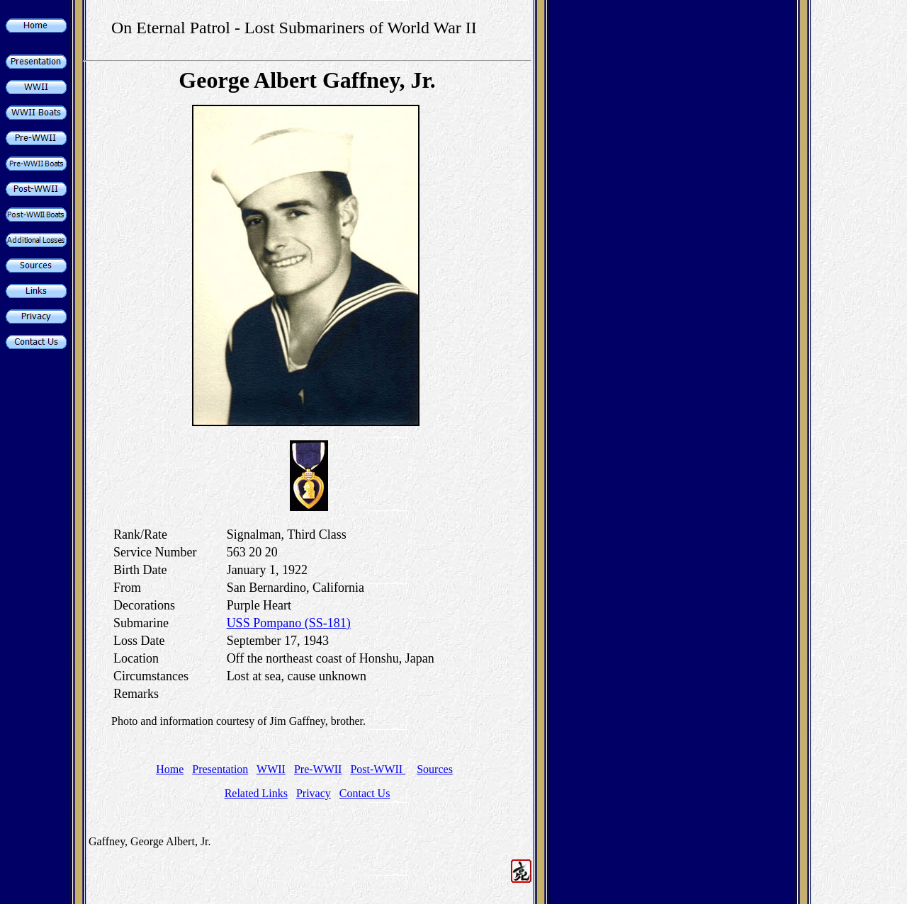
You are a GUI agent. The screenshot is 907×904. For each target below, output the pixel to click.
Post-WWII (377, 769)
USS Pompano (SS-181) (289, 623)
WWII (271, 769)
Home (170, 769)
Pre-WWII (318, 769)
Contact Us (364, 793)
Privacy (313, 793)
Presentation (220, 769)
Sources (435, 769)
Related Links (256, 793)
